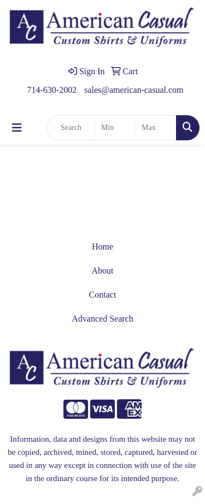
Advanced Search (102, 318)
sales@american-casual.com (133, 89)
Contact (102, 294)
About (103, 270)
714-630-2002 (52, 89)
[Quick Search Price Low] (115, 127)
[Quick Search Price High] (156, 127)
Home (102, 246)
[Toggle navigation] (16, 127)
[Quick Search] (71, 127)
